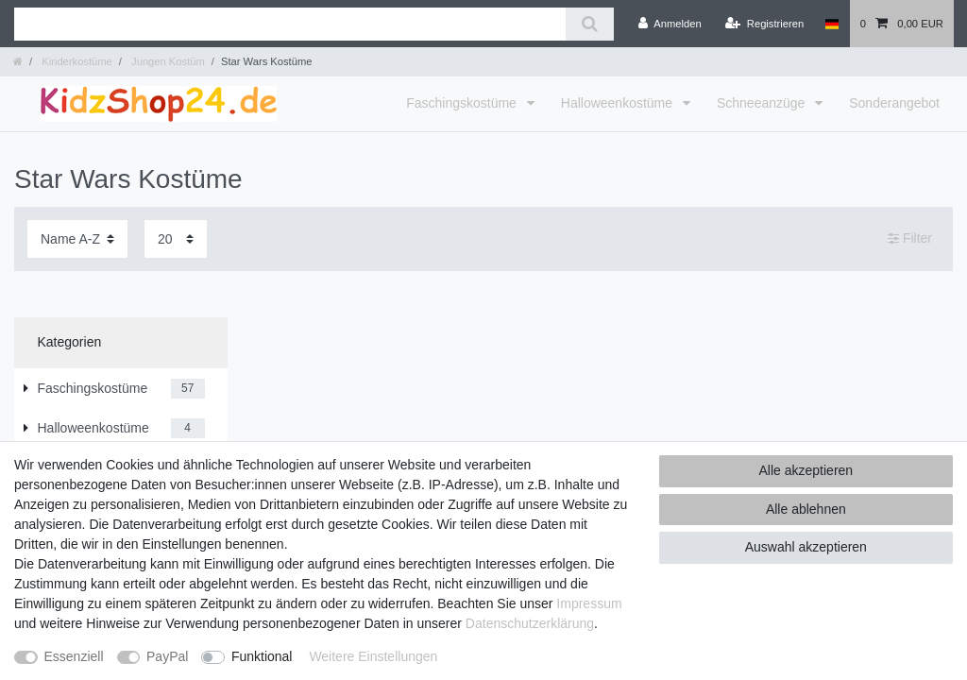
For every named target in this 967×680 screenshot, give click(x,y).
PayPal (167, 656)
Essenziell (74, 656)
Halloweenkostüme (618, 102)
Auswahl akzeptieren (806, 546)
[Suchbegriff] (290, 24)
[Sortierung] (77, 238)
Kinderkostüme (75, 61)
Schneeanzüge (762, 102)
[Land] (831, 23)
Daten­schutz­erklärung (530, 623)
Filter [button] (910, 238)
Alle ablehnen (806, 509)
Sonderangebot (894, 102)
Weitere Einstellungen (373, 656)
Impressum (588, 603)
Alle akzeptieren (806, 470)
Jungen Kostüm (166, 61)
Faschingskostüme (463, 102)
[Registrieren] (764, 23)
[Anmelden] (670, 23)
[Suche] (590, 24)
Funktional (262, 656)
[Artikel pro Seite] (175, 238)
